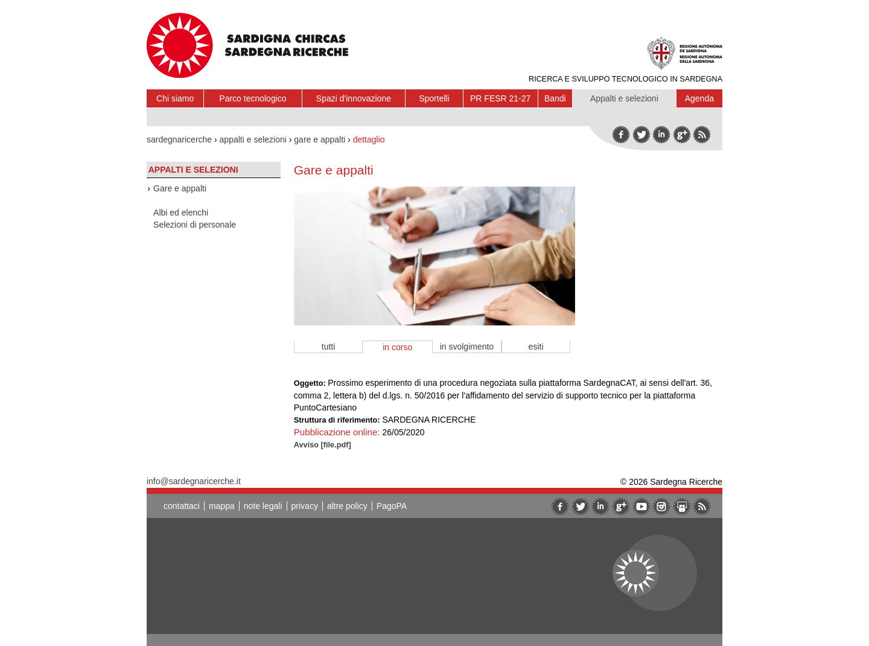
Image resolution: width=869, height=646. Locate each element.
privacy (304, 506)
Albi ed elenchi (180, 212)
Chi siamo (175, 98)
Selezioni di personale (194, 224)
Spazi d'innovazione (353, 98)
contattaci (182, 506)
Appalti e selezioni (624, 98)
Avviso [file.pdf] (322, 444)
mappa (222, 506)
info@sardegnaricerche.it (194, 481)
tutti (329, 346)
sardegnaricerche (179, 139)
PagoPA (392, 506)
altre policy (347, 506)
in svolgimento (467, 346)
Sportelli (434, 98)
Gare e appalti (179, 188)
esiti (536, 346)
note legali (263, 506)
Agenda (699, 98)
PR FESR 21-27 (500, 98)
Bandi (555, 98)
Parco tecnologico (252, 98)
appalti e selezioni (253, 139)
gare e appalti (319, 139)
